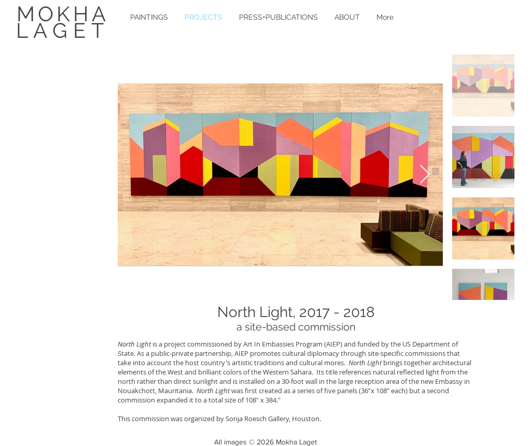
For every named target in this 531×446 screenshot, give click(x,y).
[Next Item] (425, 175)
